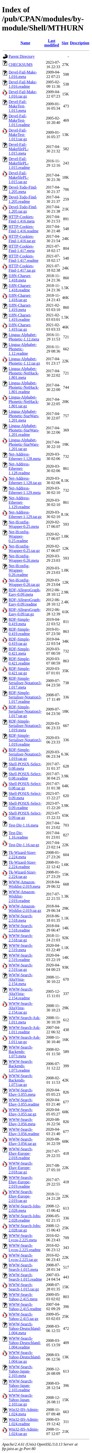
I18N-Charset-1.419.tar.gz (20, 327)
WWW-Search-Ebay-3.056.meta (22, 1121)
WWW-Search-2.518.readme (21, 928)
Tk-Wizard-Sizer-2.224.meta (22, 854)
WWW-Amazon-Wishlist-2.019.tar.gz (25, 908)
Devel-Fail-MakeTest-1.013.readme (19, 120)
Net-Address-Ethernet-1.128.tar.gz (25, 480)
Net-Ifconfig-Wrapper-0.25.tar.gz (24, 548)
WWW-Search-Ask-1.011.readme (24, 1029)
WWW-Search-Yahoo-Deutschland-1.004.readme (25, 1342)
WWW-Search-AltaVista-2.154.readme (21, 993)
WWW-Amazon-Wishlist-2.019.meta (24, 884)
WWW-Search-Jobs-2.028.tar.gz (25, 1228)
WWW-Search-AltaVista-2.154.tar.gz (21, 1007)
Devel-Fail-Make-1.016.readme (23, 84)
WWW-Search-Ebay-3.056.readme (24, 1131)
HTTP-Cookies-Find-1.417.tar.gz (22, 268)
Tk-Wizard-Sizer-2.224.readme (22, 864)
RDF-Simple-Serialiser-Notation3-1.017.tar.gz (25, 711)
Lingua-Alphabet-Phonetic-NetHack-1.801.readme (24, 387)
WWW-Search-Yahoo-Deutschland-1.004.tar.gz (25, 1357)
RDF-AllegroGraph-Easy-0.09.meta (25, 592)
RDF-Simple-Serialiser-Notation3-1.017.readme (25, 697)
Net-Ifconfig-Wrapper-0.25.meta (24, 524)
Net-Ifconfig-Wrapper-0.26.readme (19, 570)
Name (25, 43)
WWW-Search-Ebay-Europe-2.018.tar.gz (21, 1167)
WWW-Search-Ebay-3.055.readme (24, 1102)
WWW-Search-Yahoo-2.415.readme (25, 1306)
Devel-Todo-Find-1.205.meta (23, 189)
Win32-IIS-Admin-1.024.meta (24, 1412)
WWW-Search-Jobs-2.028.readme (25, 1218)
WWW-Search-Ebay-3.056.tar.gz (22, 1141)
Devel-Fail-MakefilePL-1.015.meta (19, 148)
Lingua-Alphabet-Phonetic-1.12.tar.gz (24, 361)
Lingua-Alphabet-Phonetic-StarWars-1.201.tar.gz (24, 444)
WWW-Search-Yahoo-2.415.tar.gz (23, 1316)
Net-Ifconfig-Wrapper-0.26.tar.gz (24, 582)
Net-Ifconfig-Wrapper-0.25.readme (19, 536)
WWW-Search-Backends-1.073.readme (21, 1065)
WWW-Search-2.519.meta (21, 947)
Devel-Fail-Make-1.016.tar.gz (23, 94)
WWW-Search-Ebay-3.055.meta (22, 1092)
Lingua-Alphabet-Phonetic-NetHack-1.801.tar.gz (24, 401)
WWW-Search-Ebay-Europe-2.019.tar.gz (21, 1196)
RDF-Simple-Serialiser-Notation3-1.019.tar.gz (25, 754)
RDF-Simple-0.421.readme (19, 661)
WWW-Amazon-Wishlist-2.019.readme (22, 896)
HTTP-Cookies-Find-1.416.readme (24, 228)
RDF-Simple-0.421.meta (19, 651)
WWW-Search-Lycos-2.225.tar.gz (23, 1257)
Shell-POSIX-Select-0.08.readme (25, 776)
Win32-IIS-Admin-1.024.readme (24, 1421)
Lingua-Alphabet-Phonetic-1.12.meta (24, 337)
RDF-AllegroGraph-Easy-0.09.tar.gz (25, 612)
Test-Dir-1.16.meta (23, 825)
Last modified (51, 43)
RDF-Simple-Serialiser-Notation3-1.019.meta (25, 725)
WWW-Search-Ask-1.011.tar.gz (24, 1039)
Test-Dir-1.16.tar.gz (24, 845)
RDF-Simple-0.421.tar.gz (19, 671)
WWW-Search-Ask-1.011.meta (24, 1020)
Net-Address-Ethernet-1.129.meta (25, 490)
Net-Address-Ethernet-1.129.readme (19, 502)
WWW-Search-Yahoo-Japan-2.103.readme (21, 1385)
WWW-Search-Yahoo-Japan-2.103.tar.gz (21, 1399)
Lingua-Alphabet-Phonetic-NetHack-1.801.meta (24, 373)
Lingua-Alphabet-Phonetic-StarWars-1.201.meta (24, 415)
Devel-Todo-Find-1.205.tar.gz (23, 209)
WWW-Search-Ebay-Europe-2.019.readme (21, 1181)
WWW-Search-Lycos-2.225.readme (25, 1247)
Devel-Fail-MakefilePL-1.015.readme (19, 163)
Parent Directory (22, 56)
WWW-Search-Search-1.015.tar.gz (24, 1287)
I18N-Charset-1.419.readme (20, 317)
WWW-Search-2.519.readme (21, 957)
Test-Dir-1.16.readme (18, 835)
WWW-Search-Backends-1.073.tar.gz (21, 1080)
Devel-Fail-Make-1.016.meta (23, 74)
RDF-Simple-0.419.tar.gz (19, 641)
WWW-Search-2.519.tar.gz (21, 967)
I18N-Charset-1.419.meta (20, 307)
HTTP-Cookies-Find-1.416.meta (22, 219)
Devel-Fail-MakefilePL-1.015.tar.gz (19, 177)
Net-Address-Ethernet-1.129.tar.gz (25, 514)
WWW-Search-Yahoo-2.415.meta (23, 1296)
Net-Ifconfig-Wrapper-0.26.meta (24, 558)
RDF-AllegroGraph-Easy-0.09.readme (25, 602)
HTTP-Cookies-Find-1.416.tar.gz (22, 238)
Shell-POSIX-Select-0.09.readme (25, 805)
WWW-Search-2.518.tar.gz (21, 938)
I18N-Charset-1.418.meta (20, 278)
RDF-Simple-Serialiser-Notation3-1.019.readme (25, 739)
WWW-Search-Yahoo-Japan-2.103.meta (21, 1371)
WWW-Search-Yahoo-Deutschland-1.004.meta (25, 1328)
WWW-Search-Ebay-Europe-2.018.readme (21, 1153)
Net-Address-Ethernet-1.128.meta (25, 456)
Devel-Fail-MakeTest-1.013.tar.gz (18, 134)
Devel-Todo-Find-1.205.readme (23, 199)
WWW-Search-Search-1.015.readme (25, 1277)
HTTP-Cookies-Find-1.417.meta (22, 248)
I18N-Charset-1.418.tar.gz (20, 297)
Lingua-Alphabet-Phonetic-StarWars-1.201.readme (24, 430)
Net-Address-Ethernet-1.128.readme (19, 468)
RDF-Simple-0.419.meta (19, 621)
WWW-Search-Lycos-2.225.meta (23, 1237)
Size (65, 43)
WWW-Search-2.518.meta (21, 918)
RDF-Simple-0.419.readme (19, 631)
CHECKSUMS (21, 64)
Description (79, 43)
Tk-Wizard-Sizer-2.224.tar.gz (22, 874)
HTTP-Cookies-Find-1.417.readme (24, 258)
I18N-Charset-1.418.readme (20, 287)
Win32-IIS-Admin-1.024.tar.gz (24, 1431)
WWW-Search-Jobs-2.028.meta (25, 1208)
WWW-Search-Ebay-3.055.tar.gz (22, 1112)
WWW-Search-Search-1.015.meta (23, 1267)
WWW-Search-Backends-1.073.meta (21, 1051)
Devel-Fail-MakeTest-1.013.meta (18, 106)
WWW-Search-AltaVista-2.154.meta (21, 979)
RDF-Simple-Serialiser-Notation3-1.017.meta (25, 682)
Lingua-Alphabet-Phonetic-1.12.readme (23, 349)
